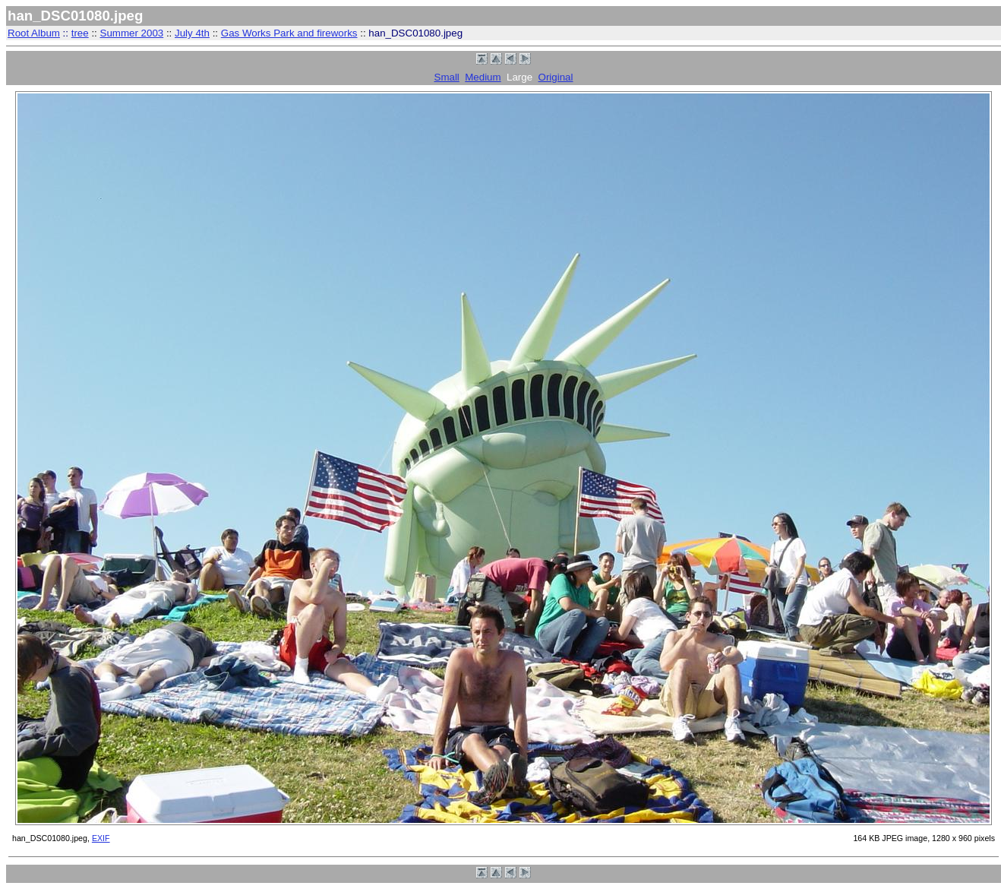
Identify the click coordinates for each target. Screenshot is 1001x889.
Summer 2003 (132, 33)
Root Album (34, 33)
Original (555, 77)
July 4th (192, 33)
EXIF (101, 838)
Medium (483, 77)
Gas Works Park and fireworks (289, 33)
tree (80, 33)
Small (446, 77)
